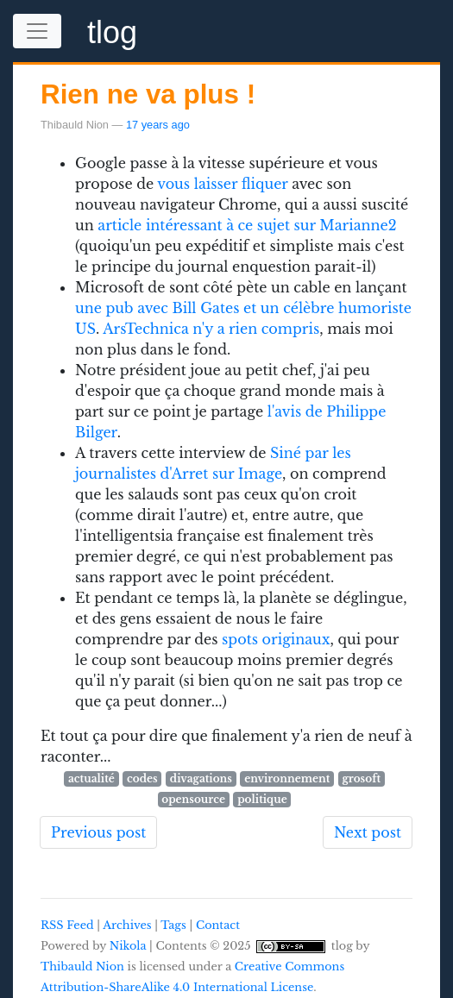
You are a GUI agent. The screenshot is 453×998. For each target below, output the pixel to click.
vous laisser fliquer (222, 183)
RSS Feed (67, 925)
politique (261, 799)
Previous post (98, 832)
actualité (91, 778)
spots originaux (276, 639)
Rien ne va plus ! (148, 94)
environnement (287, 778)
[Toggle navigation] (37, 31)
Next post (367, 832)
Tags (173, 925)
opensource (193, 799)
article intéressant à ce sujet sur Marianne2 (247, 225)
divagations (201, 778)
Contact (218, 925)
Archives (127, 925)
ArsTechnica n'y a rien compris (211, 328)
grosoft (361, 778)
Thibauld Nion (82, 966)
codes (142, 778)
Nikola (128, 945)
